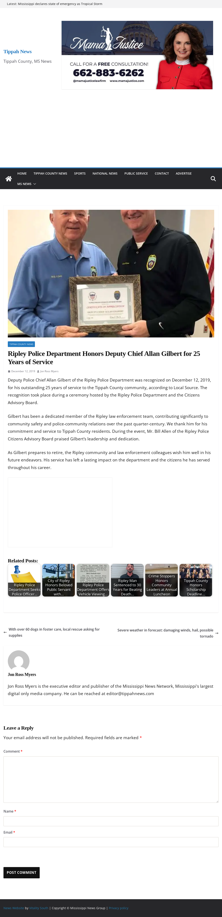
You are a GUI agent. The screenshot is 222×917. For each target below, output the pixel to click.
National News (105, 173)
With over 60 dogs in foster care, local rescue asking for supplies (51, 632)
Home (22, 173)
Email (9, 832)
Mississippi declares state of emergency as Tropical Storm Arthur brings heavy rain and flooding (60, 6)
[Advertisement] (111, 134)
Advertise (184, 173)
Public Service (136, 173)
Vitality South (38, 908)
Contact (162, 173)
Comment (13, 751)
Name (9, 811)
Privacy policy (118, 908)
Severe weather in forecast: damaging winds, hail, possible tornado (168, 633)
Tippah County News (50, 173)
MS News (24, 184)
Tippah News (17, 51)
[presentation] (33, 857)
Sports (80, 173)
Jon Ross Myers (49, 371)
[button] (33, 184)
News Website (13, 908)
